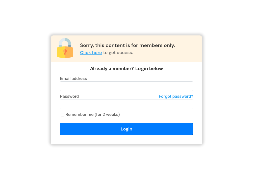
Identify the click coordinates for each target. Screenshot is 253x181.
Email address (73, 78)
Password (126, 97)
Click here (91, 53)
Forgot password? (176, 96)
